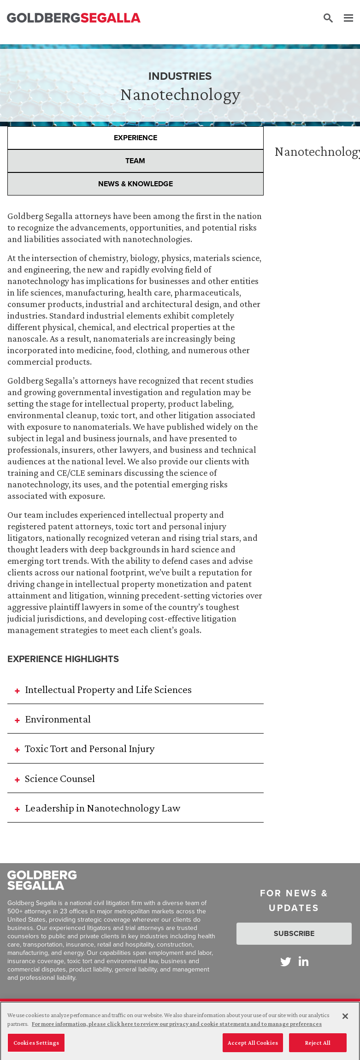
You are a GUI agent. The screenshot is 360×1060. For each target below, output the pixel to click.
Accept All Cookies (253, 1049)
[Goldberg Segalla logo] (74, 18)
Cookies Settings (36, 1049)
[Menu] (344, 18)
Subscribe (294, 933)
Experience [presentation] (135, 137)
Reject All (317, 1049)
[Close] (345, 1023)
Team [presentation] (135, 160)
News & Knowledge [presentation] (135, 183)
